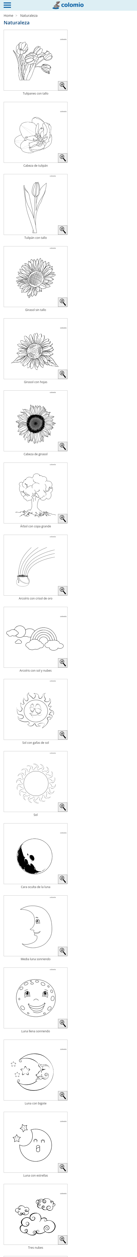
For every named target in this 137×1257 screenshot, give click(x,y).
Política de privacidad (22, 1246)
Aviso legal (13, 1240)
